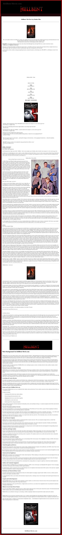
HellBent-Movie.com (12, 3)
